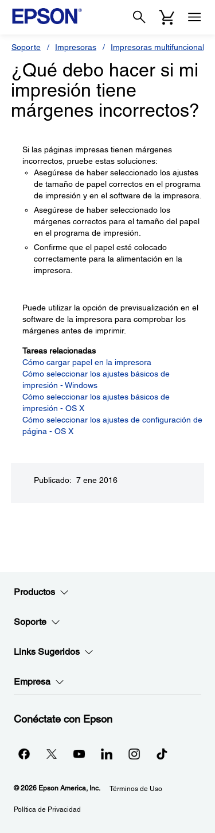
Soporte (26, 47)
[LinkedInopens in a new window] (106, 753)
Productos (41, 592)
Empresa (39, 681)
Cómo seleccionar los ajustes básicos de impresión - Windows (96, 379)
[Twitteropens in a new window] (51, 753)
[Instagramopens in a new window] (134, 753)
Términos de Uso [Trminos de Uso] (136, 789)
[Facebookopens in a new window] (24, 753)
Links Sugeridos (53, 652)
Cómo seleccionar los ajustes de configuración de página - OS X (112, 425)
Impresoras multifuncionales (162, 47)
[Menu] (194, 17)
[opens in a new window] (161, 753)
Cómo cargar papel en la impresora (86, 362)
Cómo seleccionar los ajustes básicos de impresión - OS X (96, 402)
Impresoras (75, 47)
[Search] (139, 17)
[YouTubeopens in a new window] (79, 753)
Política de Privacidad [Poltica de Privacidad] (47, 809)
